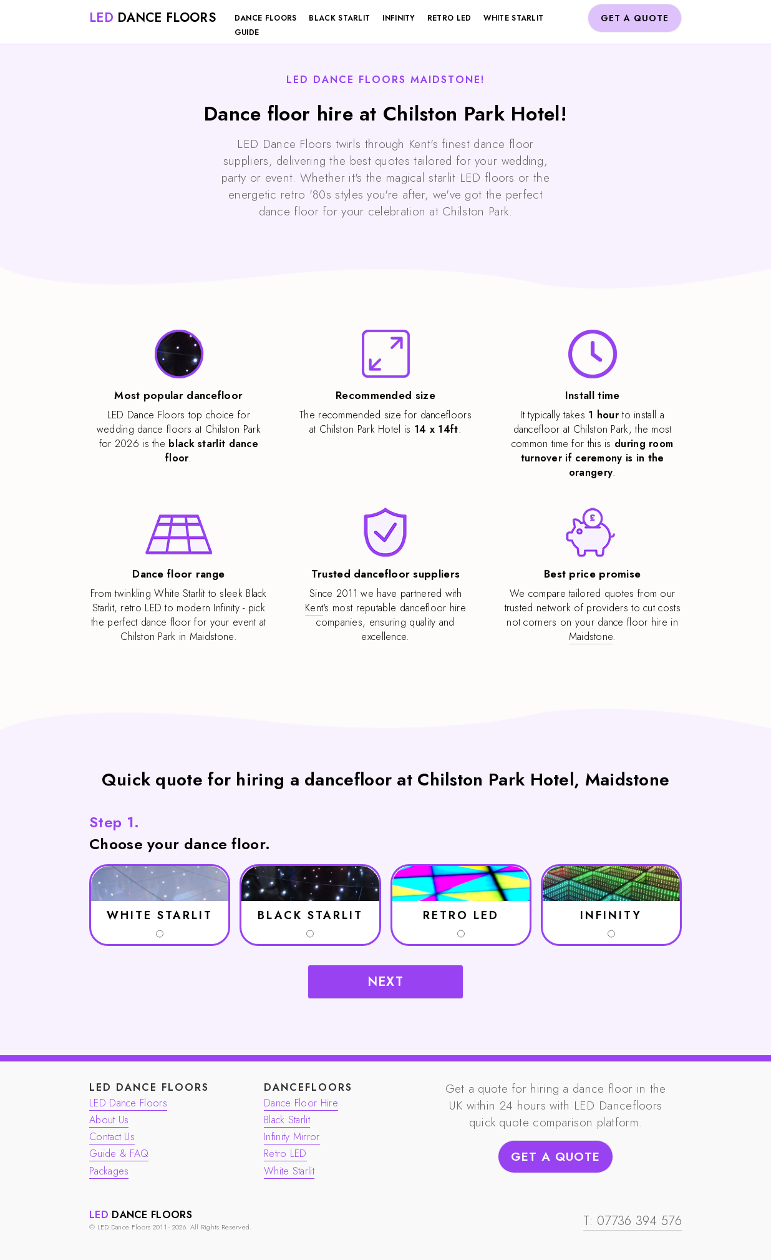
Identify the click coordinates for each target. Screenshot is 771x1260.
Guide (247, 32)
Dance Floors (266, 18)
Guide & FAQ (118, 1153)
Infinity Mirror (292, 1137)
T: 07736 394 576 (632, 1221)
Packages (108, 1171)
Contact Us (112, 1137)
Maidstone (591, 636)
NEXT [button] (385, 982)
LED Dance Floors (128, 1103)
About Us (108, 1120)
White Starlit (513, 18)
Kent (314, 608)
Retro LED (449, 18)
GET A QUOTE (635, 18)
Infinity (398, 18)
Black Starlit (339, 18)
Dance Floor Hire (301, 1103)
